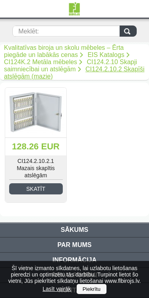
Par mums (75, 244)
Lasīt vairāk (57, 289)
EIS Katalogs (105, 54)
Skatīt (35, 189)
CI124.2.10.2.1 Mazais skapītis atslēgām (36, 168)
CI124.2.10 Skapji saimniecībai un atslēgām (70, 66)
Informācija (74, 260)
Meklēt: (28, 31)
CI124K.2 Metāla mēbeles (40, 62)
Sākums (74, 229)
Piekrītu (92, 289)
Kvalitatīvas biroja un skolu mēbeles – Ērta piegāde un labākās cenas (64, 51)
